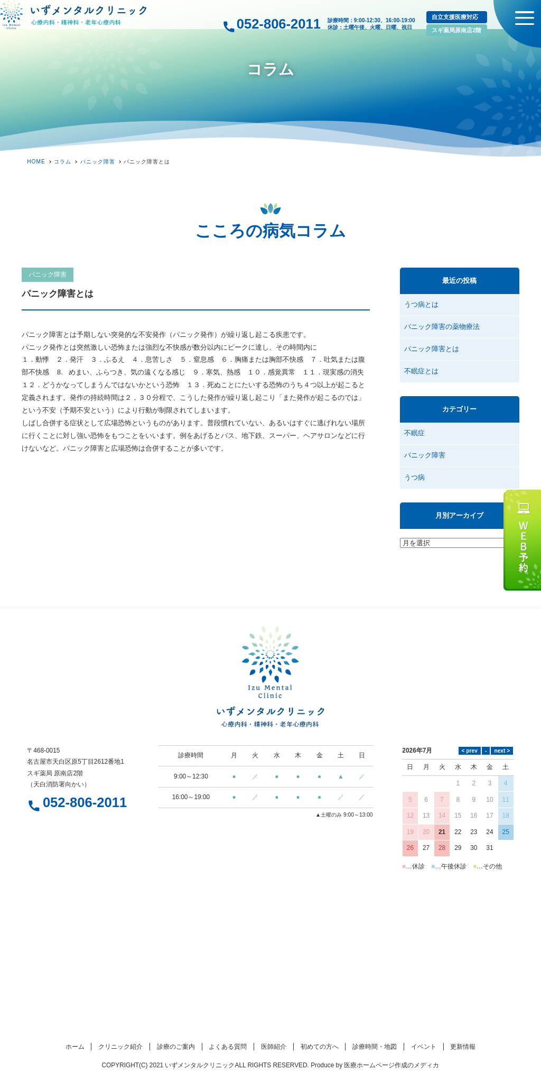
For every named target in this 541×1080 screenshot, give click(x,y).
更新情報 (462, 1046)
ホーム (75, 1046)
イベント (423, 1046)
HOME (36, 161)
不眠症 (414, 433)
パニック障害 (48, 274)
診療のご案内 (176, 1046)
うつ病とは (421, 304)
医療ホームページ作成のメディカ (391, 1065)
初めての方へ (320, 1046)
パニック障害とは (431, 349)
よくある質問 (228, 1046)
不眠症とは (421, 371)
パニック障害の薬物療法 (442, 327)
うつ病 (414, 477)
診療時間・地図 (374, 1046)
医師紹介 (273, 1046)
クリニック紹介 (120, 1046)
